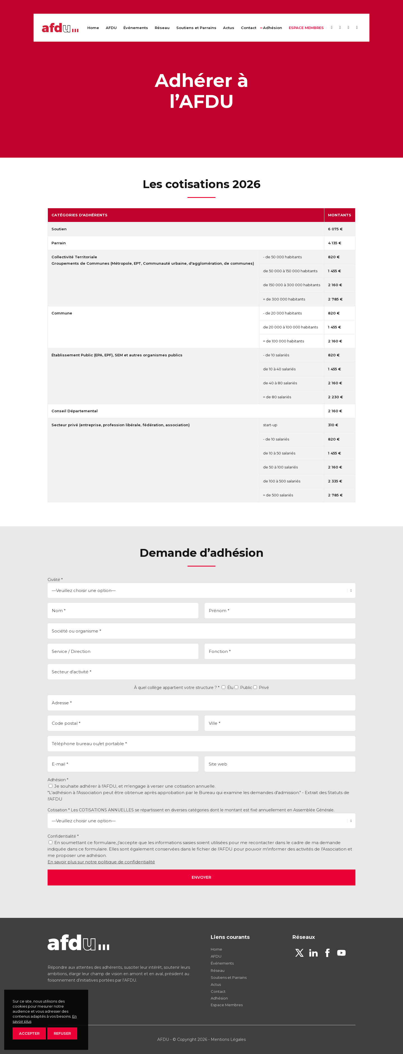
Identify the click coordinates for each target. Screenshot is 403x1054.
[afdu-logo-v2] (60, 28)
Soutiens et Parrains (229, 977)
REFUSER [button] (62, 1033)
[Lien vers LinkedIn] (340, 27)
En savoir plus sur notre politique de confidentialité (101, 861)
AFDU (216, 956)
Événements (222, 963)
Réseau (217, 970)
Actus (216, 984)
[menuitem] (93, 28)
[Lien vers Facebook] (348, 27)
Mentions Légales (228, 1039)
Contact (218, 991)
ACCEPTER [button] (29, 1033)
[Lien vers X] (331, 27)
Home (216, 949)
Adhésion (219, 998)
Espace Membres (227, 1005)
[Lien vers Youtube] (357, 27)
